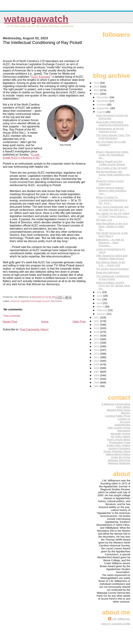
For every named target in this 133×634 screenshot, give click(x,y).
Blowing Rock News (118, 409)
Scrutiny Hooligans (119, 448)
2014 (97, 346)
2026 (97, 82)
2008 (97, 368)
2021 (97, 321)
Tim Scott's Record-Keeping (112, 268)
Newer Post (10, 321)
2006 (97, 375)
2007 (97, 371)
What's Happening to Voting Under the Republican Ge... (112, 154)
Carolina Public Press (117, 415)
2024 (97, 90)
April (100, 303)
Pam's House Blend (118, 439)
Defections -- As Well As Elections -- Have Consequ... (110, 242)
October (102, 104)
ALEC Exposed (40, 76)
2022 (97, 317)
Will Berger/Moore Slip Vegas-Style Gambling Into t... (113, 174)
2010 (97, 360)
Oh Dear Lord (104, 219)
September (103, 108)
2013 (97, 349)
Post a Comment (12, 315)
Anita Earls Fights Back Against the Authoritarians (112, 123)
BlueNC (125, 412)
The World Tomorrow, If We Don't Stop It (112, 234)
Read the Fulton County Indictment (110, 182)
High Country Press (118, 427)
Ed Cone (125, 421)
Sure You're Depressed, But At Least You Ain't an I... (112, 208)
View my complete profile (115, 623)
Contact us (124, 418)
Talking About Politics (117, 454)
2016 (97, 339)
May (99, 299)
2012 (97, 353)
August (101, 111)
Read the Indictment (107, 272)
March (101, 306)
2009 (97, 364)
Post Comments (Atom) (34, 329)
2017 (97, 335)
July (99, 292)
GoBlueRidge (122, 424)
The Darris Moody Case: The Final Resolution (113, 137)
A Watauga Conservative (115, 404)
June (100, 295)
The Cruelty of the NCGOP (111, 167)
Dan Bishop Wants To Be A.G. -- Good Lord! (110, 264)
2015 (97, 342)
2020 (97, 324)
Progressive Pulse (119, 442)
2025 (97, 86)
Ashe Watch (123, 406)
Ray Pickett (56, 301)
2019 (97, 328)
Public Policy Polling (118, 445)
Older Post (79, 321)
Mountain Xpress (120, 433)
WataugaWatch (36, 19)
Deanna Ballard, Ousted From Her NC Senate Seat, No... (113, 285)
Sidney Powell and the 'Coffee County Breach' (110, 163)
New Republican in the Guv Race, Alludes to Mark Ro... (112, 226)
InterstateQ (123, 430)
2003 (97, 386)
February (102, 310)
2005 (97, 378)
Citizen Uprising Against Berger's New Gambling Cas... (111, 190)
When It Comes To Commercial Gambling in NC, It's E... (111, 200)
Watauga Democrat (119, 460)
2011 (97, 357)
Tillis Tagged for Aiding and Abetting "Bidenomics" (111, 257)
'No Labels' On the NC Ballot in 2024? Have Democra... (112, 215)
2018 (97, 331)
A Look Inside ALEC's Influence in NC (21, 156)
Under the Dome (120, 457)
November (103, 100)
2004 (97, 382)
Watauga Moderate (119, 463)
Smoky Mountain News (116, 451)
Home (44, 321)
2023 (97, 93)
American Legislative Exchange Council (29, 301)
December (103, 97)
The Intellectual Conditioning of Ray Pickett (112, 278)
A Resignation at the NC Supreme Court (110, 130)
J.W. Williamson (121, 618)
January (102, 313)
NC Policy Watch (120, 436)
